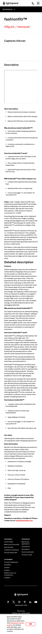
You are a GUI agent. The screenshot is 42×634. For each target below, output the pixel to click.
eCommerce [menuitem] (7, 9)
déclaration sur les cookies (15, 624)
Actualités (7, 565)
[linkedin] (29, 601)
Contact (6, 568)
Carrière (7, 570)
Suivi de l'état (8, 547)
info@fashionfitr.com (24, 520)
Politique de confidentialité (21, 613)
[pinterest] (24, 601)
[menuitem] (21, 9)
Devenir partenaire (28, 552)
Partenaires (26, 539)
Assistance (8, 539)
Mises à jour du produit (11, 544)
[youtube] (35, 601)
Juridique (7, 578)
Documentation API (10, 553)
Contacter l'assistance (11, 550)
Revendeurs (26, 549)
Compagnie (8, 559)
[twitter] (13, 601)
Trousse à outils (27, 555)
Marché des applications (26, 543)
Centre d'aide (8, 542)
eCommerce (26, 547)
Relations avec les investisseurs (10, 574)
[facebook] (7, 601)
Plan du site (21, 611)
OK (30, 624)
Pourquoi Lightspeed (11, 562)
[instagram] (18, 601)
